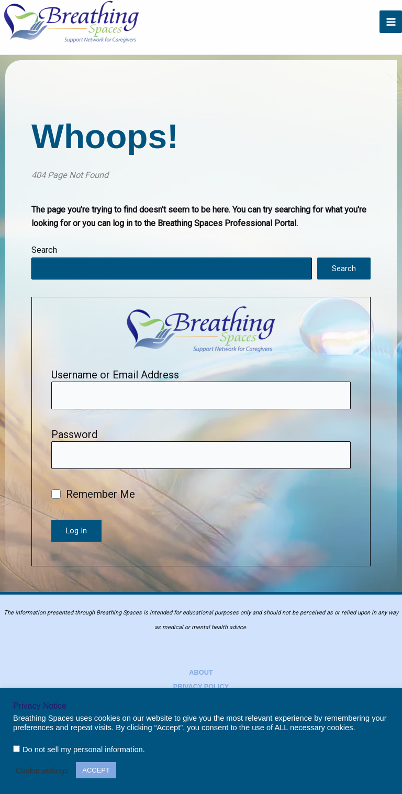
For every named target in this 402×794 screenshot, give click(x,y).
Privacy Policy (201, 686)
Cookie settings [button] (42, 770)
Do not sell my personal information (83, 749)
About (201, 672)
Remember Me (93, 494)
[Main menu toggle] (390, 21)
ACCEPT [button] (96, 770)
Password (74, 434)
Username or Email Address (115, 374)
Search (44, 250)
